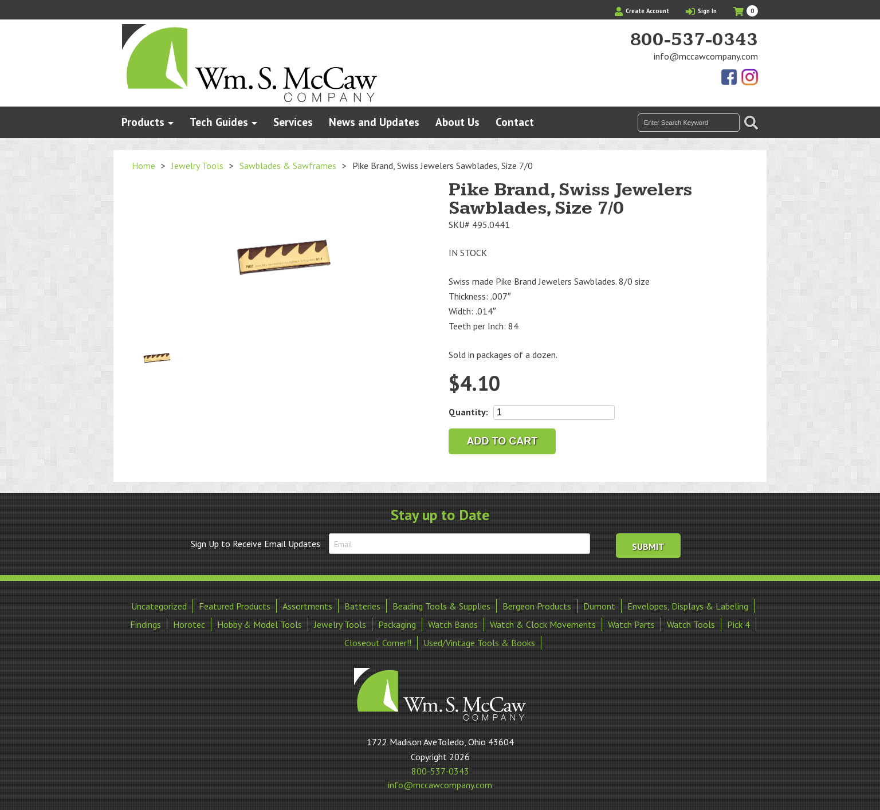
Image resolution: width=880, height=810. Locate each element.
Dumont (599, 606)
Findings (145, 624)
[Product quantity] (554, 412)
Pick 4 (738, 624)
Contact (515, 122)
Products (142, 122)
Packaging (397, 624)
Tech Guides (219, 122)
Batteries (362, 606)
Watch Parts (631, 624)
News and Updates (374, 122)
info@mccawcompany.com (706, 56)
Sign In (701, 11)
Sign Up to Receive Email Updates (255, 543)
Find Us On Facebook (729, 78)
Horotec (189, 624)
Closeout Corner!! (377, 642)
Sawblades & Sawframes (287, 165)
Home (143, 165)
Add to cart (502, 441)
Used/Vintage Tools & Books (479, 642)
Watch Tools (691, 624)
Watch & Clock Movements (543, 624)
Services (293, 122)
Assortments (307, 606)
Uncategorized (159, 606)
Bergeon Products (536, 606)
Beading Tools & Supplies (441, 606)
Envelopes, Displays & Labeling (687, 606)
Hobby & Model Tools (259, 624)
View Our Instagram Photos (749, 78)
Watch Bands (453, 624)
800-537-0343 (694, 40)
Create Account (642, 11)
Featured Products (234, 606)
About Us (457, 122)
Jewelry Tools (197, 165)
